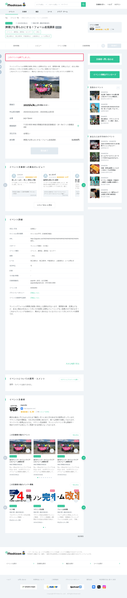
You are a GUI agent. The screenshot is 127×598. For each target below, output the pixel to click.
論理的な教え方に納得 (50, 180)
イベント (12, 11)
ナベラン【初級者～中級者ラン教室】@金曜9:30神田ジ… (110, 181)
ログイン (117, 4)
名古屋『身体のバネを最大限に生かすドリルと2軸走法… (110, 95)
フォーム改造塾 (62, 509)
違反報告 (81, 536)
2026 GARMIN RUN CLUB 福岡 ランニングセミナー (110, 144)
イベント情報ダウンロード (104, 75)
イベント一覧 (14, 18)
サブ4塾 (12, 509)
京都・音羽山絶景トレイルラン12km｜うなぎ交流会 (110, 169)
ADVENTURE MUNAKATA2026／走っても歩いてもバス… (110, 107)
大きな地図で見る (72, 364)
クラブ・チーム (62, 11)
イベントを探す (11, 563)
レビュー (38, 46)
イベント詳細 (61, 46)
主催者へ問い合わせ (104, 59)
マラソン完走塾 (39, 509)
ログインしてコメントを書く (70, 379)
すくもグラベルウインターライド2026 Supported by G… (110, 157)
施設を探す (69, 563)
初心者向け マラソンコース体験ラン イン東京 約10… (110, 120)
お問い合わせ (22, 579)
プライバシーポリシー (72, 579)
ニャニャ (20, 174)
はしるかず (52, 174)
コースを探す (98, 563)
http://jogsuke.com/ (29, 408)
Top (6, 18)
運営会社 (89, 579)
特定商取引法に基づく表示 (107, 579)
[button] (84, 185)
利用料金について (38, 579)
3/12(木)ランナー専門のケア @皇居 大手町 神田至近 (109, 193)
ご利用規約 (55, 579)
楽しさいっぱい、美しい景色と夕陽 (23, 180)
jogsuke (97, 27)
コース (50, 11)
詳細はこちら (34, 293)
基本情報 (16, 46)
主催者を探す (41, 563)
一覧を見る (75, 435)
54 (113, 29)
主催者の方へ (100, 4)
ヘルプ (110, 4)
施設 (37, 11)
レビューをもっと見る (44, 205)
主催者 (24, 11)
